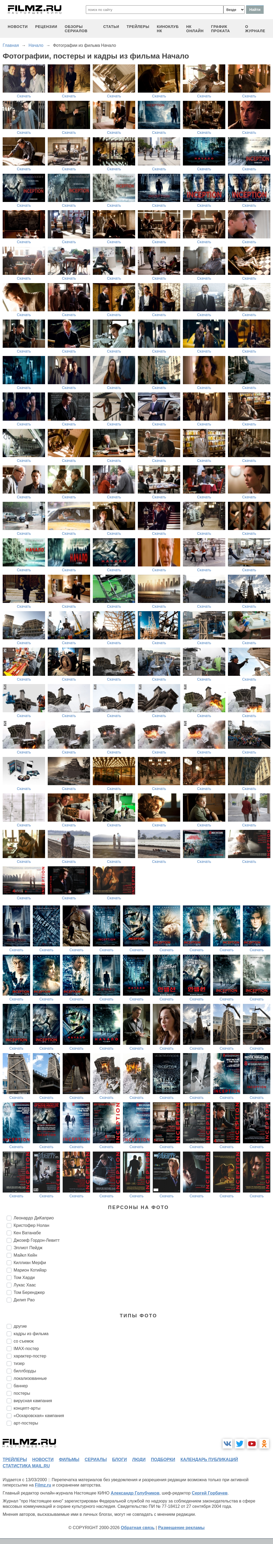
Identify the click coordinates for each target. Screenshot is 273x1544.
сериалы (96, 1459)
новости (18, 26)
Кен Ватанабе (27, 1233)
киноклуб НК (168, 28)
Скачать (24, 96)
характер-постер (30, 1356)
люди (139, 1459)
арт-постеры (26, 1423)
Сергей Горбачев (209, 1493)
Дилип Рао (24, 1300)
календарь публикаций (209, 1459)
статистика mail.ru (26, 1466)
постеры (22, 1393)
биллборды (25, 1371)
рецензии (46, 26)
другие (20, 1326)
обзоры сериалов (76, 28)
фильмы (69, 1459)
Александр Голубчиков (135, 1493)
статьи (111, 26)
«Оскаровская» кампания (39, 1415)
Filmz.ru (43, 1485)
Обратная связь (138, 1527)
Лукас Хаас (25, 1285)
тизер (19, 1363)
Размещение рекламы (181, 1527)
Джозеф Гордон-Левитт (37, 1240)
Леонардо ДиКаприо (34, 1218)
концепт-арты (27, 1408)
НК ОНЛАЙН (195, 28)
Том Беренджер (29, 1292)
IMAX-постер (26, 1348)
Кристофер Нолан (31, 1225)
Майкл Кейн (25, 1255)
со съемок (24, 1341)
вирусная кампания (33, 1400)
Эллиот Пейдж (28, 1247)
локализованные (30, 1378)
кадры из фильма (31, 1333)
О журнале (255, 28)
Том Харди (24, 1277)
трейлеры (138, 26)
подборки (163, 1459)
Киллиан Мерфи (30, 1262)
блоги (119, 1459)
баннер (21, 1386)
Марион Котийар (30, 1270)
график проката (220, 28)
